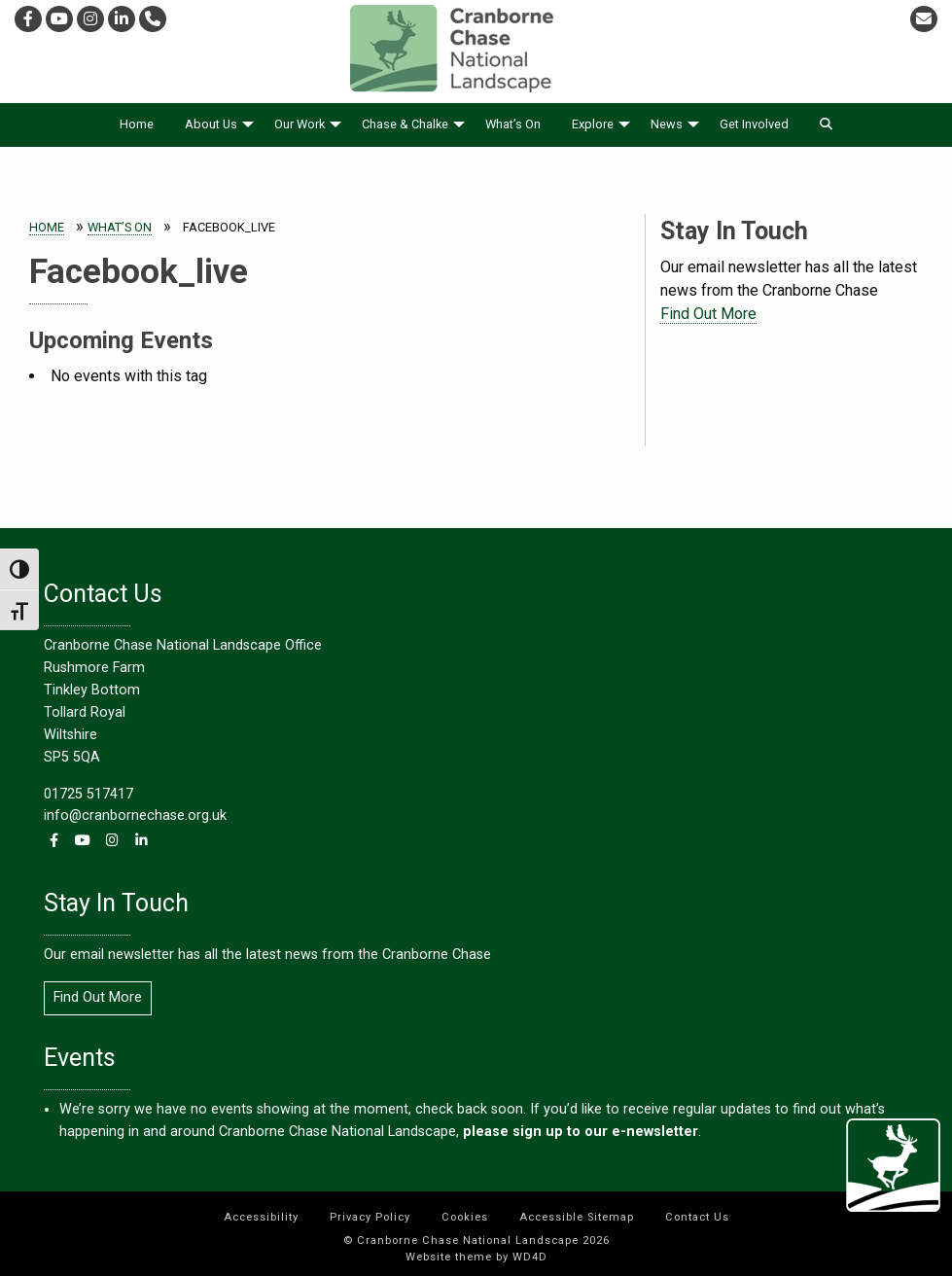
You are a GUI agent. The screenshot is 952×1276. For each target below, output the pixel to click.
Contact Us (697, 1217)
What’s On (513, 124)
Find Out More (708, 313)
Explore (593, 124)
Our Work (299, 124)
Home (137, 124)
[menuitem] (136, 125)
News (667, 124)
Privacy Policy (370, 1217)
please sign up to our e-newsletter (578, 1131)
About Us (211, 124)
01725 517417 (88, 794)
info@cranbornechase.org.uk (135, 815)
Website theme (448, 1257)
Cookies (464, 1217)
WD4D (529, 1257)
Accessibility (261, 1217)
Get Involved (754, 124)
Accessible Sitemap (576, 1217)
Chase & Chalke (405, 124)
